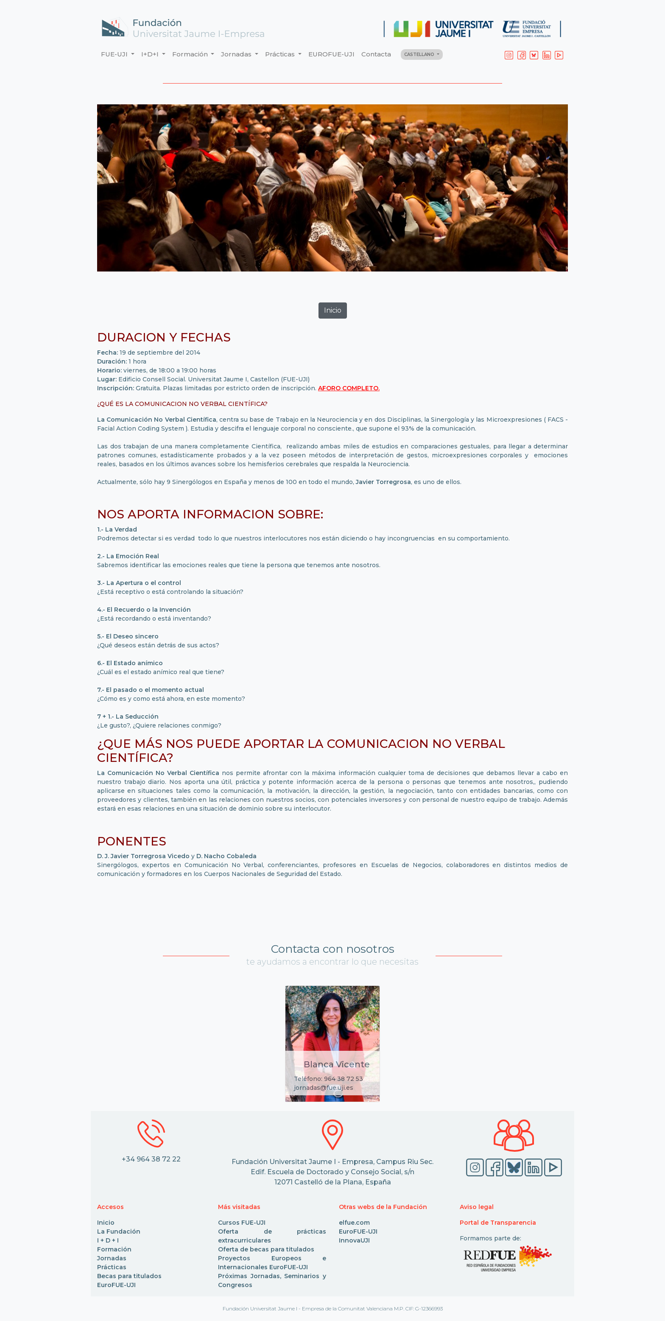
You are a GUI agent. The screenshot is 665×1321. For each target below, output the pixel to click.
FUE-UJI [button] (115, 54)
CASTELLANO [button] (420, 54)
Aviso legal (477, 1207)
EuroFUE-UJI (116, 1285)
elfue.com (354, 1222)
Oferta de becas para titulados (266, 1249)
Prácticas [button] (280, 54)
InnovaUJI (354, 1240)
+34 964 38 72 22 (151, 1159)
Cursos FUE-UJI (241, 1222)
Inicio (106, 1222)
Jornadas (111, 1258)
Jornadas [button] (237, 54)
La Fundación (118, 1231)
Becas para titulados (129, 1276)
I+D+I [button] (150, 54)
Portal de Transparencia (498, 1222)
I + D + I (108, 1240)
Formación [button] (191, 54)
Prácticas (111, 1267)
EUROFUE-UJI (331, 54)
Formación (114, 1249)
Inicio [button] (332, 310)
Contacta (376, 54)
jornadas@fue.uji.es (323, 1088)
